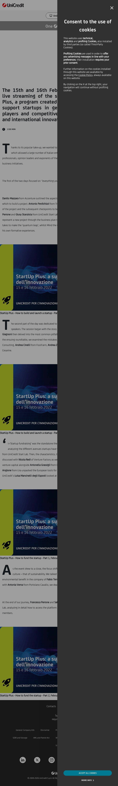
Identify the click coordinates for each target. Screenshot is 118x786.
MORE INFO (86, 780)
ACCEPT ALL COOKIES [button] (88, 773)
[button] (111, 8)
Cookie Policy (85, 75)
